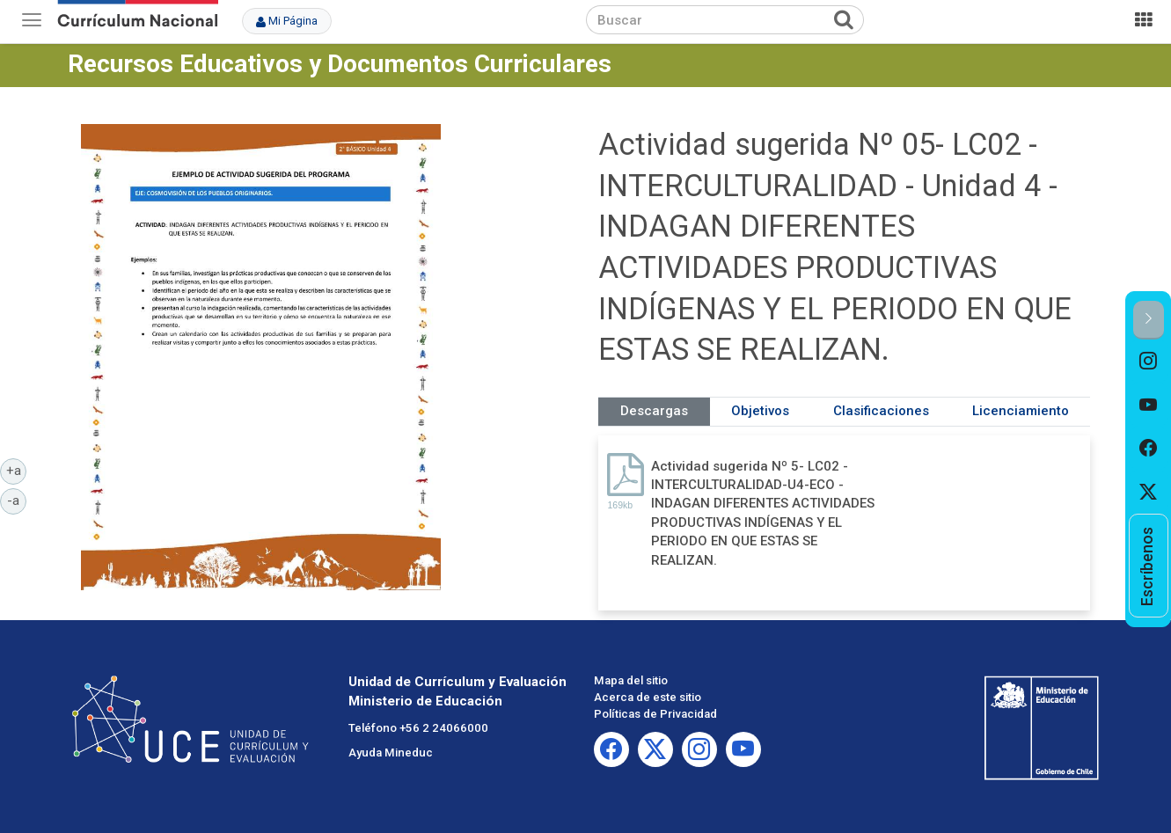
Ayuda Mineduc (390, 752)
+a (16, 470)
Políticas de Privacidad (655, 713)
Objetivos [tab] (760, 411)
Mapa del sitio (631, 680)
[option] (1148, 362)
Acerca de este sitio (647, 697)
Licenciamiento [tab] (1020, 411)
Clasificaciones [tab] (881, 411)
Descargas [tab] (654, 411)
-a (16, 499)
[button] (1148, 320)
